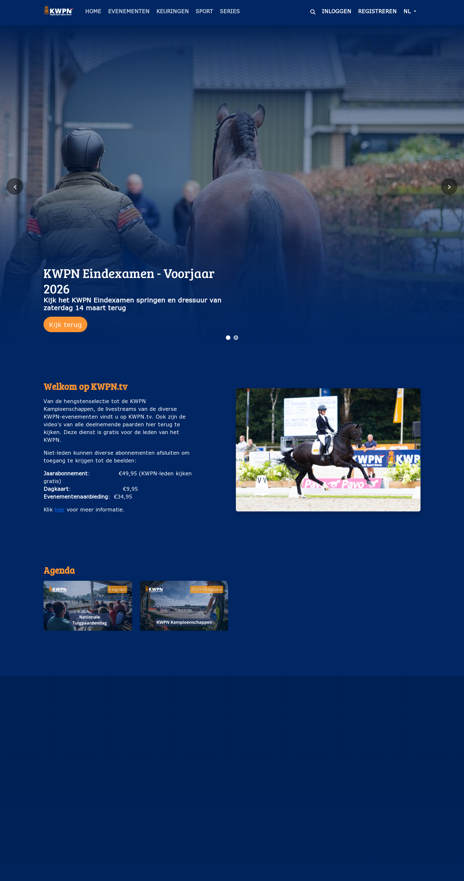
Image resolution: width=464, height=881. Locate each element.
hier (60, 509)
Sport (204, 11)
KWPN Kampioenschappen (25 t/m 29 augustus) (184, 641)
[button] (88, 616)
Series (230, 11)
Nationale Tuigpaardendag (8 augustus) (87, 641)
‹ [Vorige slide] (15, 186)
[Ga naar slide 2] (236, 337)
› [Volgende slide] (449, 186)
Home (93, 11)
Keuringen (172, 11)
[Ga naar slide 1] (228, 337)
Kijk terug (65, 324)
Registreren (377, 11)
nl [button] (407, 11)
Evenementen (129, 11)
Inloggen (336, 11)
